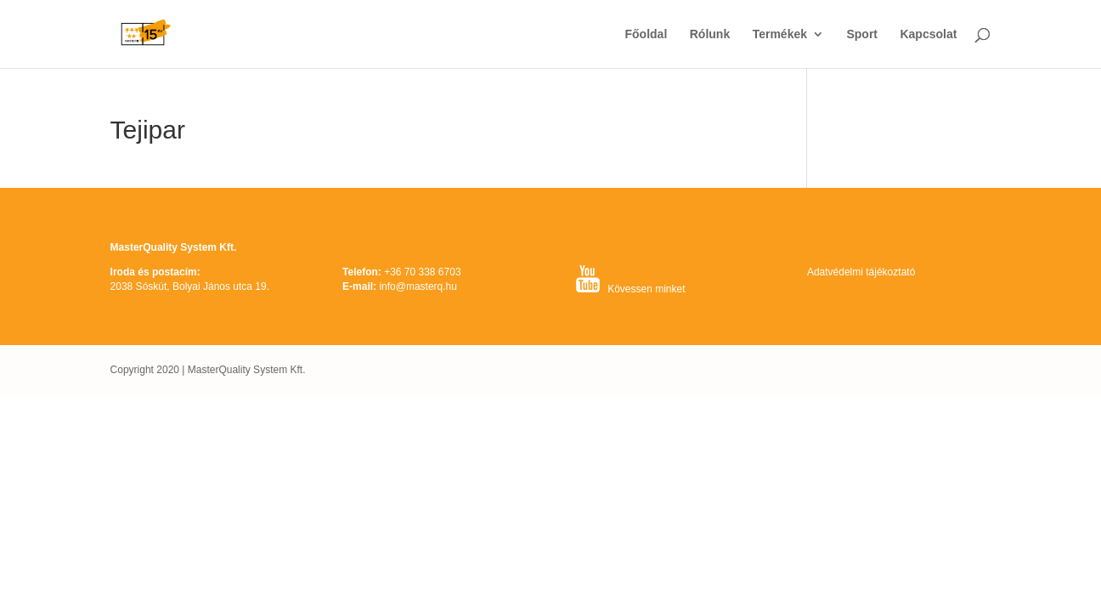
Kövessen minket (646, 289)
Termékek (780, 34)
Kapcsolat (928, 34)
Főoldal (646, 34)
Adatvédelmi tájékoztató (861, 272)
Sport (862, 34)
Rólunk (710, 34)
